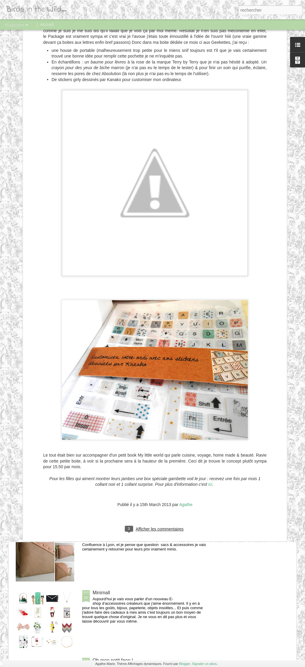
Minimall (101, 592)
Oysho (99, 389)
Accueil (47, 24)
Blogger (184, 664)
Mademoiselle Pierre (114, 457)
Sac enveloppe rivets (115, 525)
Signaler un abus (204, 664)
